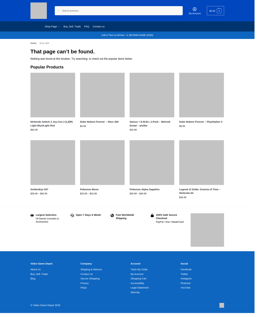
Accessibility (137, 283)
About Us (35, 269)
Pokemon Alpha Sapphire (145, 189)
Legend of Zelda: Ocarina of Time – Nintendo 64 (200, 191)
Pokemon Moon (89, 189)
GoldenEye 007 (39, 189)
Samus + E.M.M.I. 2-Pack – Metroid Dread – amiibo (150, 123)
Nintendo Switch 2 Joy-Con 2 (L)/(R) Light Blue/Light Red (51, 123)
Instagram (186, 278)
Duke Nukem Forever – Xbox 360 (99, 121)
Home (33, 43)
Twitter (184, 274)
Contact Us (87, 274)
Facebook (186, 269)
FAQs (84, 287)
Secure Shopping (90, 278)
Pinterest (185, 283)
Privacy (85, 283)
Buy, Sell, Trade (39, 274)
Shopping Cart (138, 278)
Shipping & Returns (91, 269)
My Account (195, 11)
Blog (32, 278)
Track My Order (139, 269)
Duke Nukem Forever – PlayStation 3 (200, 121)
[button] (215, 10)
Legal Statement (140, 287)
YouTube (185, 287)
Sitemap (135, 292)
